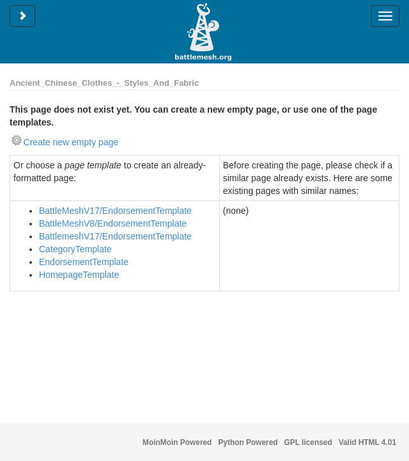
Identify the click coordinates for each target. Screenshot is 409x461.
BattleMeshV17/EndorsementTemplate (115, 211)
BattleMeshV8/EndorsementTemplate (113, 223)
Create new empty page (71, 142)
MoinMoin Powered (177, 442)
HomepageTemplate (79, 275)
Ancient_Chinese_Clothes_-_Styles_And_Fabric (104, 83)
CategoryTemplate (75, 249)
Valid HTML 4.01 (367, 442)
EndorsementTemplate (83, 262)
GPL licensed (308, 442)
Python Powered (247, 442)
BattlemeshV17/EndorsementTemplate (115, 236)
